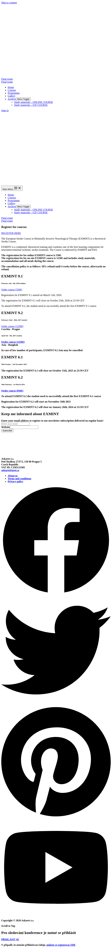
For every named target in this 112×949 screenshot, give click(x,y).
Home (11, 87)
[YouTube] (56, 915)
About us (13, 475)
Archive (12, 99)
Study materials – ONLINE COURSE (33, 102)
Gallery (11, 96)
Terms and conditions (19, 478)
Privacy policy (15, 481)
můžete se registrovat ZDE (60, 945)
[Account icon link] (5, 110)
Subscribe (7, 430)
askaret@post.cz (10, 470)
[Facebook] (56, 594)
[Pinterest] (56, 817)
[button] (11, 233)
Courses (12, 90)
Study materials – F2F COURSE (31, 105)
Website (5, 427)
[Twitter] (56, 703)
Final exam (7, 81)
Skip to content (9, 2)
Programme (14, 93)
